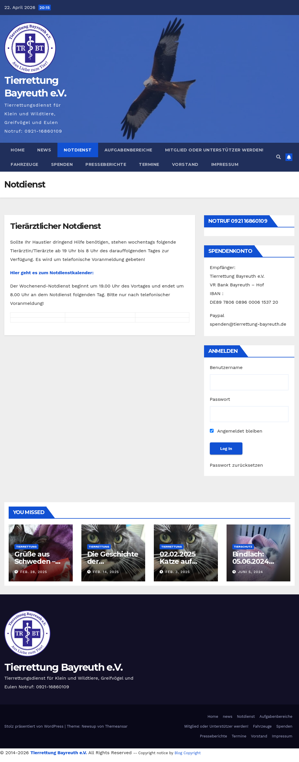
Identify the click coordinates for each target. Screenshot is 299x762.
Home (18, 150)
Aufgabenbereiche (128, 150)
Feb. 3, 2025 (177, 572)
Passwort (220, 399)
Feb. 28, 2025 (33, 572)
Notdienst (78, 150)
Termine (149, 164)
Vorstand (185, 164)
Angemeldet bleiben (236, 431)
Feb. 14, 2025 (106, 572)
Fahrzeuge (24, 164)
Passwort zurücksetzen (236, 465)
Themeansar (116, 726)
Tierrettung (26, 546)
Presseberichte (105, 164)
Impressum (225, 164)
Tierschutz (243, 546)
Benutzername (226, 367)
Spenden (62, 164)
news (44, 150)
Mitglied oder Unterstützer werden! (214, 150)
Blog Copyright (188, 753)
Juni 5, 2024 (250, 572)
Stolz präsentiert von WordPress (34, 726)
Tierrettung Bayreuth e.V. (63, 667)
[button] (278, 157)
